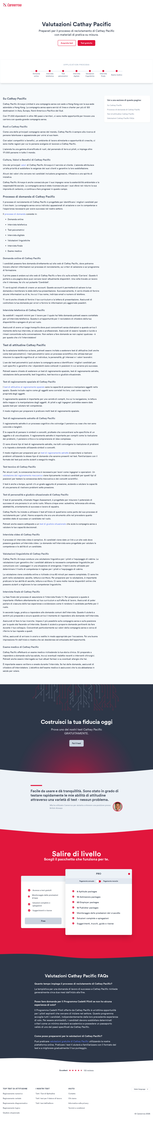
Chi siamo (72, 1099)
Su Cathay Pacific (114, 106)
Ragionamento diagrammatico (16, 1104)
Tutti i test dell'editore (45, 1104)
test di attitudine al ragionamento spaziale (24, 387)
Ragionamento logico (12, 1109)
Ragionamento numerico (13, 1094)
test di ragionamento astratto (55, 453)
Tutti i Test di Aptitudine (46, 1094)
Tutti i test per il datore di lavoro (49, 1099)
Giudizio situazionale (11, 1114)
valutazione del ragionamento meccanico (23, 476)
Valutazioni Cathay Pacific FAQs (120, 119)
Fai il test (77, 744)
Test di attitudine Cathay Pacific (120, 114)
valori (23, 165)
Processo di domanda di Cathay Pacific (123, 110)
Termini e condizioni (76, 1109)
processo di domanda (15, 214)
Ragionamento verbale (12, 1099)
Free (43, 922)
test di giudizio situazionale (53, 524)
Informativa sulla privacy (78, 1104)
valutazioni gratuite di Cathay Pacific (69, 1042)
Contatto (72, 1094)
